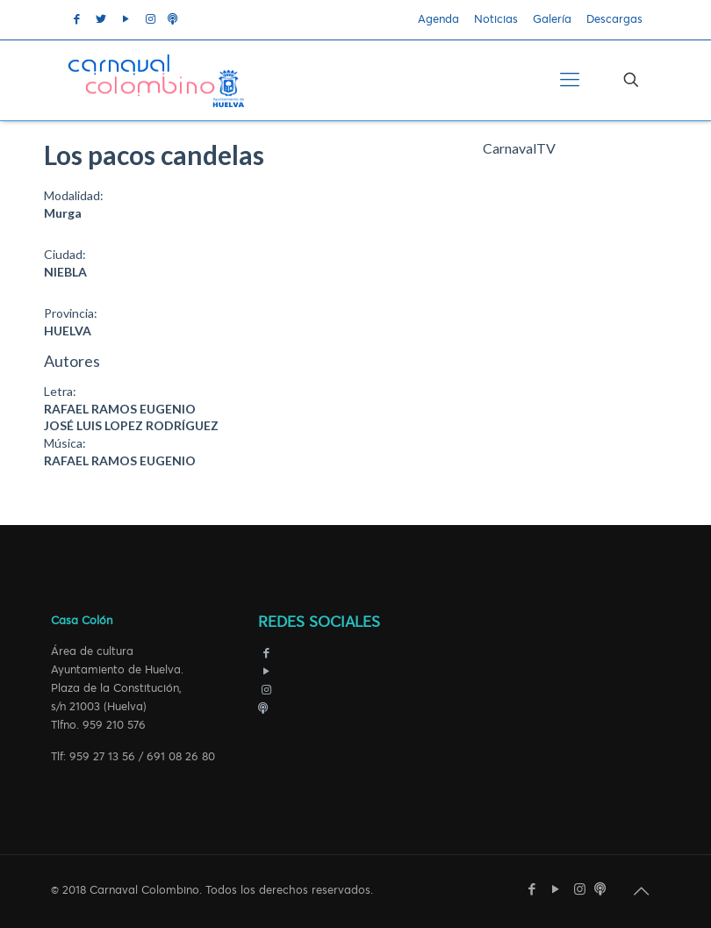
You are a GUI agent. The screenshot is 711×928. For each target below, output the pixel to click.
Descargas (614, 19)
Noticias (496, 19)
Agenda (438, 19)
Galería (552, 19)
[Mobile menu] (570, 80)
